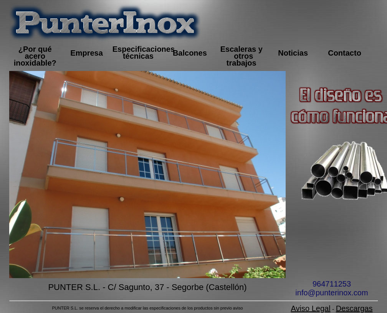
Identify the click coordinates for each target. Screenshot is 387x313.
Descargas (354, 308)
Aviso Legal (311, 308)
